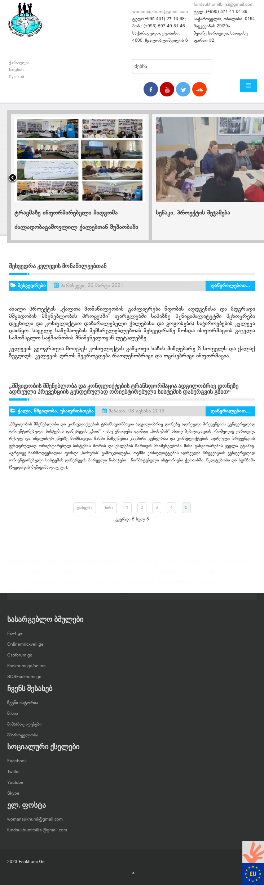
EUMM (87, 565)
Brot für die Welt (32, 565)
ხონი (211, 595)
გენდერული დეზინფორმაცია (83, 575)
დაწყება (84, 507)
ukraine (194, 565)
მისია (12, 710)
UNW (212, 564)
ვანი (223, 575)
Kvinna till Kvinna (155, 565)
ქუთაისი (102, 595)
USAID (229, 564)
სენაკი (90, 585)
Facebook (17, 757)
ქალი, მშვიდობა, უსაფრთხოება (56, 411)
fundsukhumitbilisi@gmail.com (224, 4)
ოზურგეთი (70, 585)
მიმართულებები (24, 721)
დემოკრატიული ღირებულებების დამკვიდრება (166, 575)
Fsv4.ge (15, 630)
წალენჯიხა (166, 595)
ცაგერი (145, 595)
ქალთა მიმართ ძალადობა (190, 585)
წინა (109, 507)
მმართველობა (22, 732)
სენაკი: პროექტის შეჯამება (193, 213)
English (16, 69)
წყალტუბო (192, 595)
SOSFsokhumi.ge (24, 673)
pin (180, 565)
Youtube (15, 779)
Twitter (13, 768)
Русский (16, 77)
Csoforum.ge (19, 652)
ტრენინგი (110, 585)
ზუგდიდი (240, 575)
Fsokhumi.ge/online (26, 662)
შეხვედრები (32, 286)
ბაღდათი (18, 575)
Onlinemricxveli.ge (25, 641)
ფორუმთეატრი (139, 585)
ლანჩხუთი (45, 585)
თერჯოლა (20, 585)
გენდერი (40, 575)
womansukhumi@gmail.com (160, 11)
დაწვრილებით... (230, 286)
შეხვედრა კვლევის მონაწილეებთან (57, 266)
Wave (247, 565)
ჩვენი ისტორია (22, 700)
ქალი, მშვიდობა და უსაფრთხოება (50, 595)
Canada (68, 565)
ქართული (19, 62)
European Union (116, 564)
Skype (13, 790)
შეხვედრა (124, 595)
